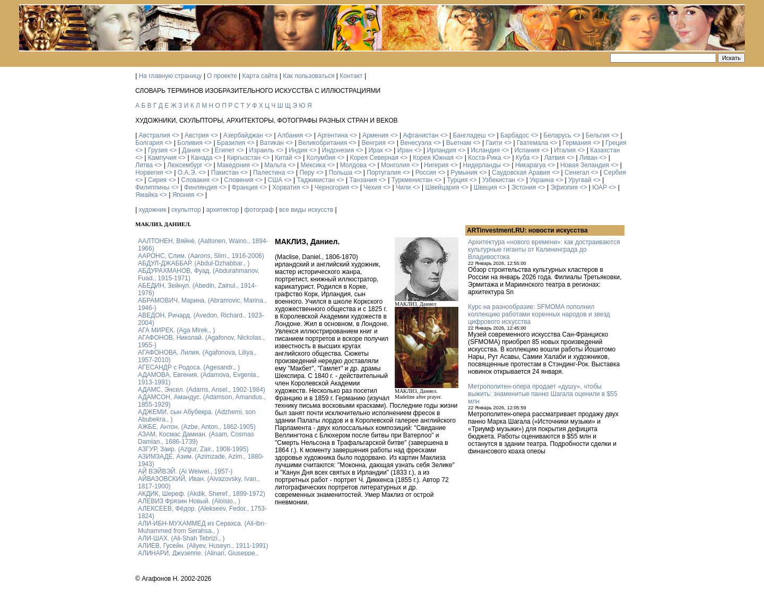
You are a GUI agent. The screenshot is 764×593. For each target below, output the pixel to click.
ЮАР (599, 187)
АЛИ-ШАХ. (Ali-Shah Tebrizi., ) (181, 538)
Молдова (353, 165)
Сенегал (577, 172)
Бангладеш (469, 135)
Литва (144, 165)
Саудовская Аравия (521, 172)
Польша (341, 172)
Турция (457, 180)
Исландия (485, 150)
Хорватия (286, 187)
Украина (541, 180)
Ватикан (272, 143)
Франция (245, 187)
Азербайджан (243, 135)
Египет (225, 150)
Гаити (493, 143)
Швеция (485, 187)
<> (175, 135)
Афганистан (420, 135)
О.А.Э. (187, 172)
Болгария (149, 143)
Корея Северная (374, 157)
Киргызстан (244, 157)
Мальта (275, 165)
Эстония (523, 187)
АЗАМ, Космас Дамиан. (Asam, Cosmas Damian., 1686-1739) (196, 438)
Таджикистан (316, 180)
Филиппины (152, 187)
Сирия (157, 180)
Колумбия (321, 157)
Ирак (375, 150)
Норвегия (149, 172)
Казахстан (605, 150)
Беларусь (557, 135)
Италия (565, 150)
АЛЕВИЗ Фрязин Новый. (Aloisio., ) (189, 501)
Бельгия (598, 135)
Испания (527, 150)
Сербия (615, 172)
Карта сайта (260, 76)
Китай (283, 157)
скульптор (186, 209)
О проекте (222, 76)
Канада (202, 157)
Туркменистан (412, 180)
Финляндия (201, 187)
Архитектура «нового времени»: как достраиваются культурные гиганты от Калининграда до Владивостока (544, 249)
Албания (290, 135)
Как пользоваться (308, 76)
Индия (298, 150)
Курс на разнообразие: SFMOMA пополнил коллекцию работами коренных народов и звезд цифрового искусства (539, 314)
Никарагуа (530, 165)
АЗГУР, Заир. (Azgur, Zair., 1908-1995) (193, 449)
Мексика (312, 165)
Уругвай (580, 180)
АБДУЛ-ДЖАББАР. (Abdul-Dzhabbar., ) (193, 263)
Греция (615, 143)
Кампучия (162, 157)
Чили (403, 187)
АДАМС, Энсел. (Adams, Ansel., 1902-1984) (201, 389)
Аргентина (332, 135)
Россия (425, 172)
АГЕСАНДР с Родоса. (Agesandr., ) (189, 367)
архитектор (222, 209)
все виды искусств (306, 209)
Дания (191, 150)
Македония (233, 165)
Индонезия (338, 150)
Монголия (395, 165)
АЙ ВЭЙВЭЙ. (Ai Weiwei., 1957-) (185, 471)
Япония (183, 195)
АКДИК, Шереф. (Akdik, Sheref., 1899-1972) (201, 493)
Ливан (588, 157)
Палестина (269, 172)
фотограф (259, 209)
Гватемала (532, 143)
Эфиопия (564, 187)
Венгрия (373, 143)
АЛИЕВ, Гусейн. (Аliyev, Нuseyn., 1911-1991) (203, 545)
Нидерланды (482, 165)
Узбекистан (498, 180)
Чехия (372, 187)
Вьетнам (459, 143)
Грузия (158, 150)
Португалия (384, 172)
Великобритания (322, 143)
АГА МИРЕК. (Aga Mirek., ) (176, 330)
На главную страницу (170, 76)
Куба (522, 157)
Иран (405, 150)
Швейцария (442, 187)
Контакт (351, 76)
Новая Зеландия (584, 165)
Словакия (195, 180)
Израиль (261, 150)
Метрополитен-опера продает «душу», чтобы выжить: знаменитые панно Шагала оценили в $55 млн (542, 394)
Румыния (464, 172)
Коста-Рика (484, 157)
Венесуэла (415, 143)
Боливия (190, 143)
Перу (307, 172)
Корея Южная (433, 157)
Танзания (363, 180)
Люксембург (185, 165)
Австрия (197, 135)
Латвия (554, 157)
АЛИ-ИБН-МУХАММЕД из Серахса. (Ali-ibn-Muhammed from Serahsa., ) (202, 527)
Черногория (332, 187)
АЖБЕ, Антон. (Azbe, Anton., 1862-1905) (197, 427)
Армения (375, 135)
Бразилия (231, 143)
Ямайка (146, 195)
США (275, 180)
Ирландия (441, 150)
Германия (576, 143)
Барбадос (514, 135)
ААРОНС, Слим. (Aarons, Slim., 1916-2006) (201, 256)
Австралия (154, 135)
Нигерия (436, 165)
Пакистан (225, 172)
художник (152, 209)
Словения (238, 180)
